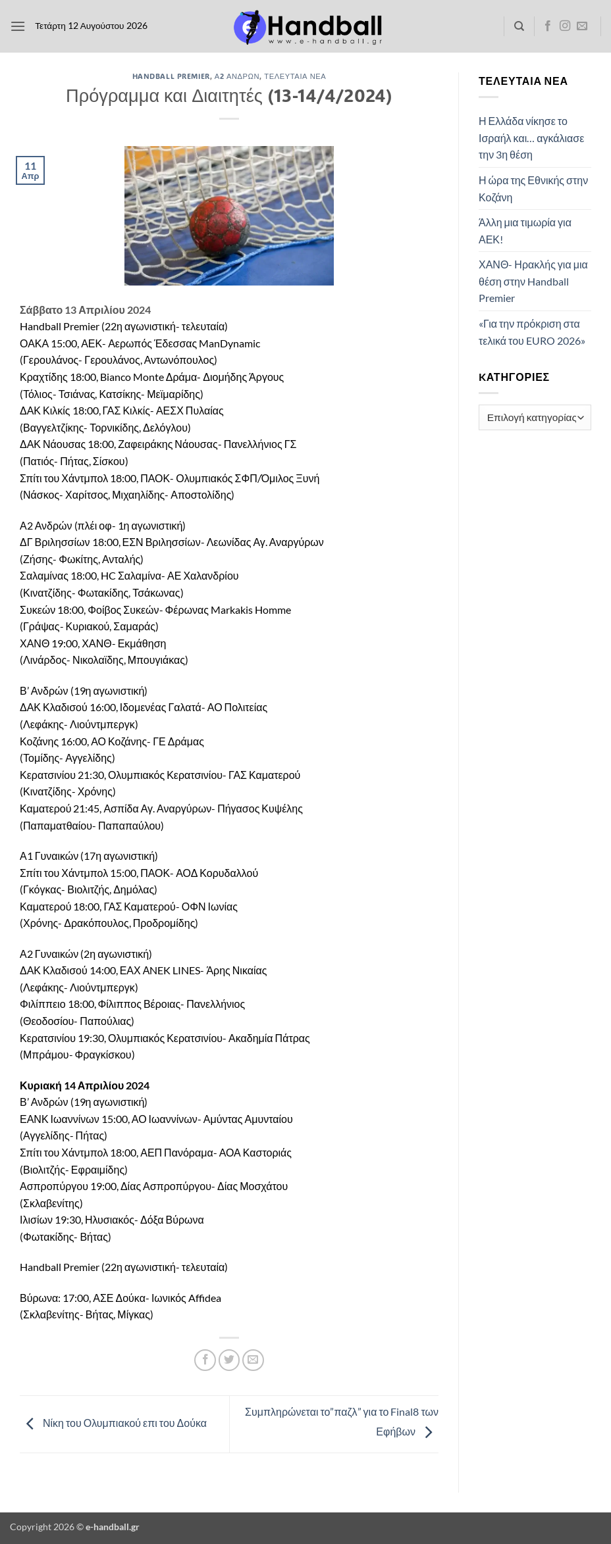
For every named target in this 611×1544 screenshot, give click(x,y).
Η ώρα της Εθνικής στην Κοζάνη (533, 188)
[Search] (519, 26)
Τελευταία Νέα (295, 76)
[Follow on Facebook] (548, 26)
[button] (18, 26)
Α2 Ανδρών (237, 76)
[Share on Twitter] (229, 1360)
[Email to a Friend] (253, 1360)
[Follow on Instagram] (565, 26)
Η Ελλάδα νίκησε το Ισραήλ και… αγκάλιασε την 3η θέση (531, 137)
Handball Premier (171, 76)
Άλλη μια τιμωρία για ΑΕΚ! (525, 230)
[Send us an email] (582, 26)
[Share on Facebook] (205, 1360)
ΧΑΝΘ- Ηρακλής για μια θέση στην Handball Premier (533, 281)
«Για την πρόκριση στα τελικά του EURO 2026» (532, 332)
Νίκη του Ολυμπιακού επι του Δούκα (113, 1422)
